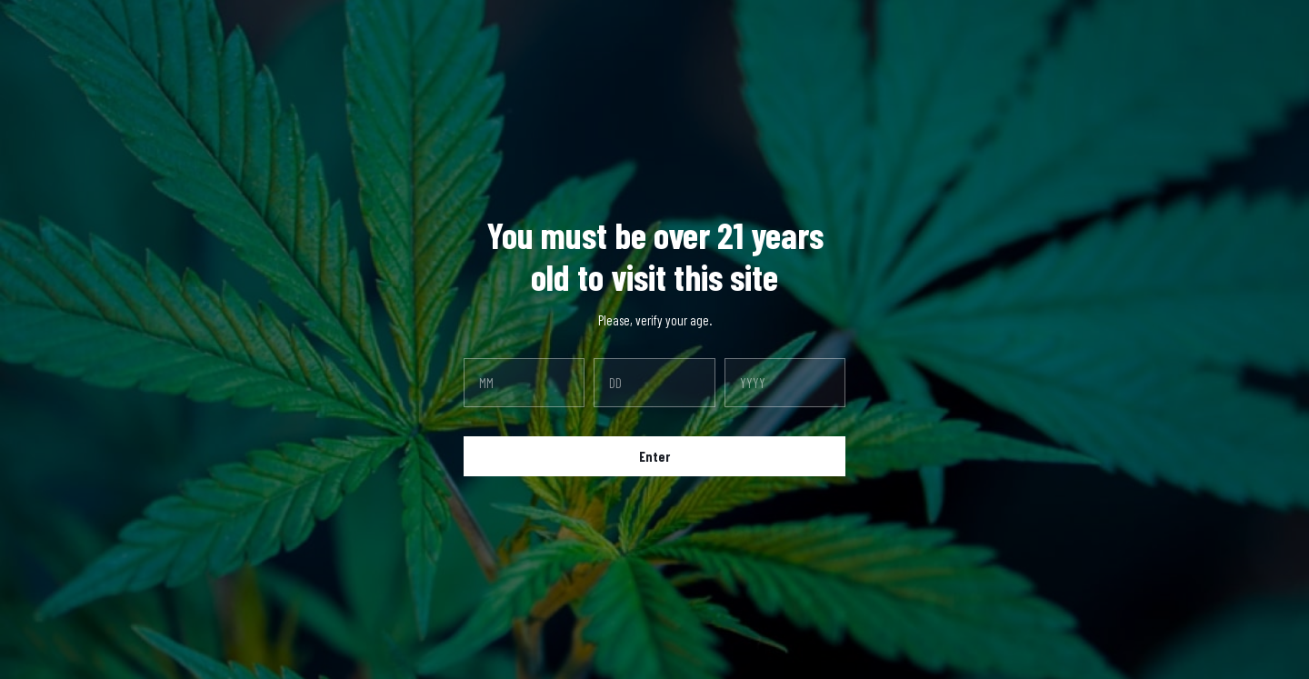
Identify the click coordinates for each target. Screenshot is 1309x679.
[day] (654, 382)
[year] (784, 382)
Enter (654, 456)
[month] (524, 382)
